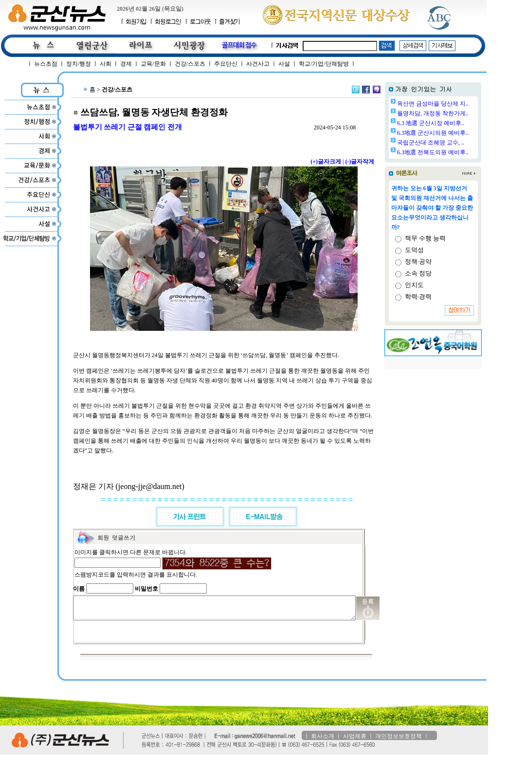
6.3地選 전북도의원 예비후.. (457, 152)
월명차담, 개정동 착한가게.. (457, 113)
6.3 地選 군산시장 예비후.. (455, 123)
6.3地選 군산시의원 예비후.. (457, 132)
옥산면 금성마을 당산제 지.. (457, 103)
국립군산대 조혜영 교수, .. (455, 142)
